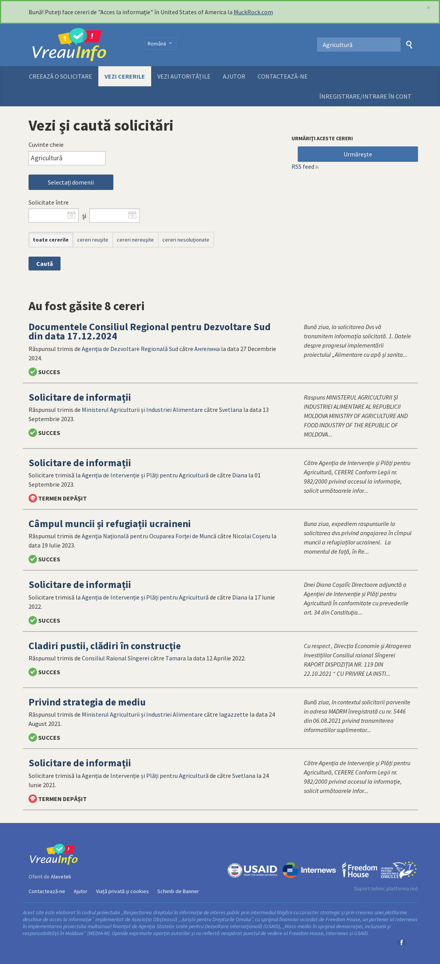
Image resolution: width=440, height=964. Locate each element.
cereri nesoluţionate (185, 239)
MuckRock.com (253, 12)
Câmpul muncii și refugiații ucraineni (110, 523)
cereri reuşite (92, 239)
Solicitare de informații (80, 397)
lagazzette (233, 714)
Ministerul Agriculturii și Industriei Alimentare (142, 409)
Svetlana (230, 409)
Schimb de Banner (178, 891)
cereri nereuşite (135, 239)
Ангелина (207, 349)
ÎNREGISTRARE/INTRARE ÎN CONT (365, 96)
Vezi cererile (125, 76)
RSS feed (303, 166)
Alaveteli (61, 876)
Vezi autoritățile (184, 76)
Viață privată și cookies (122, 891)
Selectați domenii (71, 182)
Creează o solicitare (60, 76)
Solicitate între (49, 202)
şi (84, 216)
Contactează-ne (283, 76)
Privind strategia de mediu (87, 702)
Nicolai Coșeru (251, 536)
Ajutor (234, 76)
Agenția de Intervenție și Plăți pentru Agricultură (145, 475)
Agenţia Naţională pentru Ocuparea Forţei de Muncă (149, 536)
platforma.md (402, 888)
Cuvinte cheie (46, 144)
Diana (239, 475)
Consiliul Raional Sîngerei (115, 658)
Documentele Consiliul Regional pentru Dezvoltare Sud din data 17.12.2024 (150, 331)
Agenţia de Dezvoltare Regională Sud (130, 349)
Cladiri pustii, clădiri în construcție (105, 646)
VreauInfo (82, 45)
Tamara (175, 658)
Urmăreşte (358, 154)
